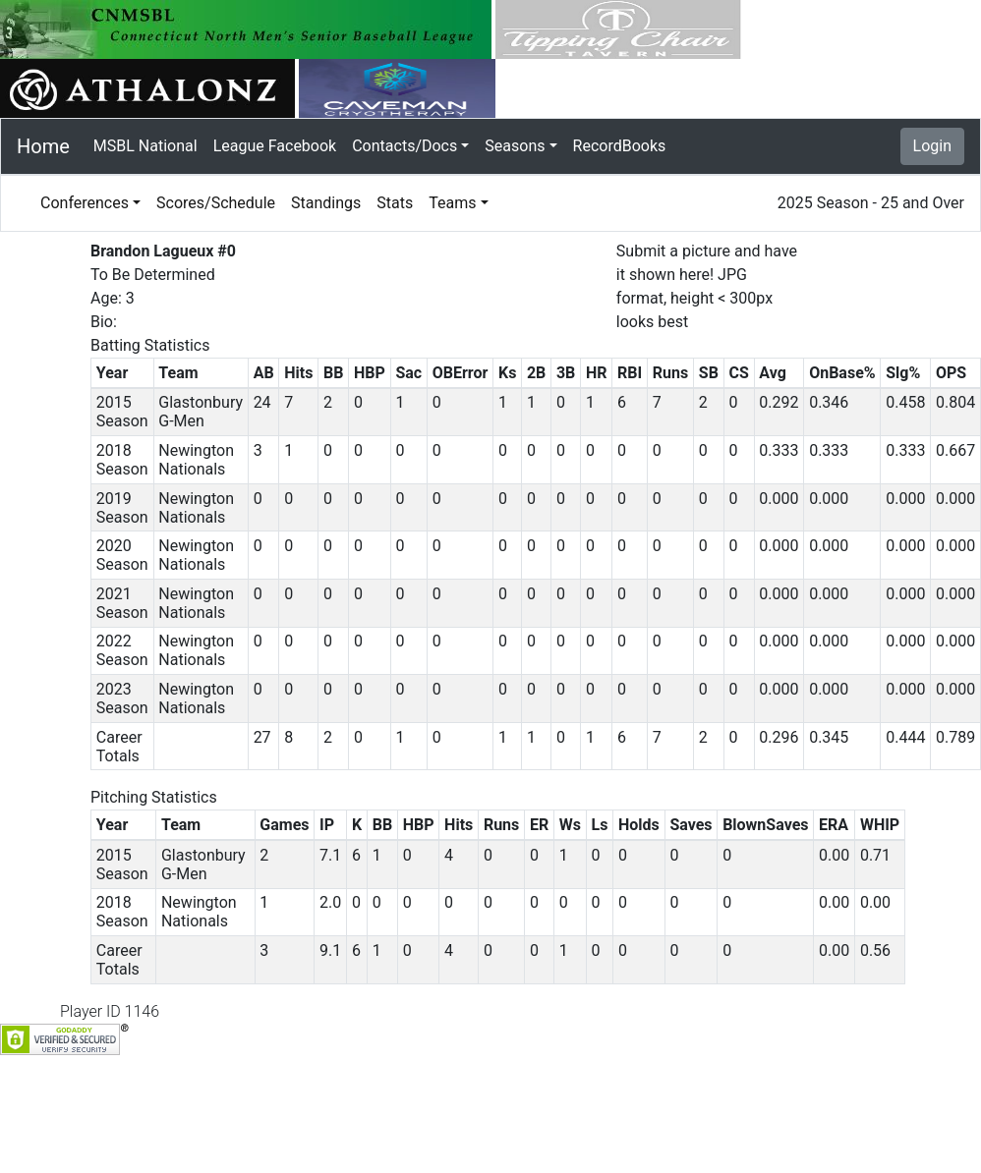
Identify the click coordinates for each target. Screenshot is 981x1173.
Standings (326, 203)
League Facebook (275, 146)
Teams (452, 203)
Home (43, 146)
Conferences (84, 203)
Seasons (515, 146)
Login (932, 146)
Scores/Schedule (215, 203)
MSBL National (145, 146)
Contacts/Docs (404, 146)
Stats (394, 203)
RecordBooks (619, 146)
